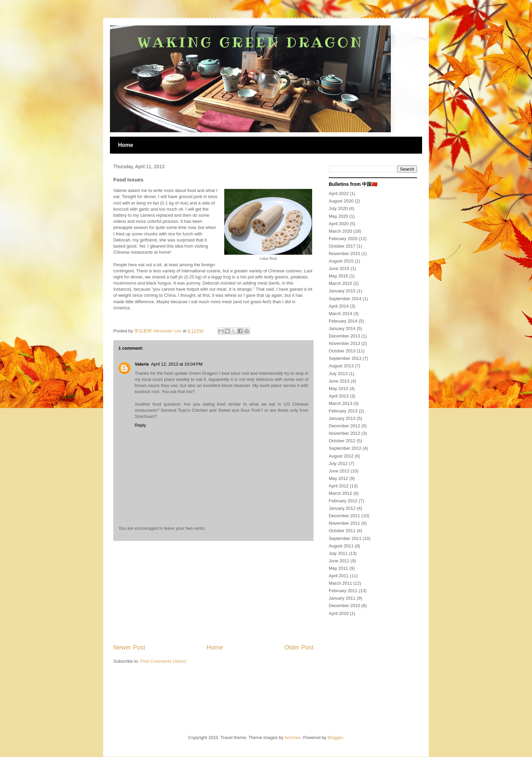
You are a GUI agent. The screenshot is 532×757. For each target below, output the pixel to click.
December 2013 (344, 335)
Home (125, 145)
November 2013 (344, 343)
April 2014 (339, 306)
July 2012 (338, 463)
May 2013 (338, 388)
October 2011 (342, 530)
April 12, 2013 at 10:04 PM (177, 364)
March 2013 (340, 403)
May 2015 (338, 275)
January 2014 (342, 328)
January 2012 (342, 508)
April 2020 (339, 223)
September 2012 (345, 448)
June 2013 (339, 381)
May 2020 (338, 216)
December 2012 (344, 425)
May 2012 (338, 478)
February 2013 (343, 410)
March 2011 (340, 583)
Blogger (335, 737)
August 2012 (341, 456)
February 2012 (343, 500)
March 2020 (340, 231)
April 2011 (339, 575)
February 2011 (343, 590)
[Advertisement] (213, 592)
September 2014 (345, 298)
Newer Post (129, 647)
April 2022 (339, 193)
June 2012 (339, 470)
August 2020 (341, 200)
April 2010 (339, 613)
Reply (140, 425)
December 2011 (344, 515)
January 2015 (342, 290)
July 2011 (338, 553)
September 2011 (345, 538)
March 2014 (340, 313)
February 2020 (343, 238)
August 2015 (341, 261)
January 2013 (342, 418)
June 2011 (339, 560)
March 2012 (340, 493)
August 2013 (341, 365)
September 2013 (345, 358)
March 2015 (340, 283)
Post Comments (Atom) (163, 661)
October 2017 (342, 246)
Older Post (299, 647)
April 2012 (339, 485)
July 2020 (338, 208)
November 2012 (344, 433)
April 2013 (339, 396)
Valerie (142, 364)
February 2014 (343, 321)
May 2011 (338, 568)
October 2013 (342, 350)
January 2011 (342, 598)
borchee (293, 737)
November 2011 (344, 523)
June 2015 (339, 268)
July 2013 (338, 373)
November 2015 (344, 253)
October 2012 (342, 440)
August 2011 (341, 545)
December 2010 (344, 605)
